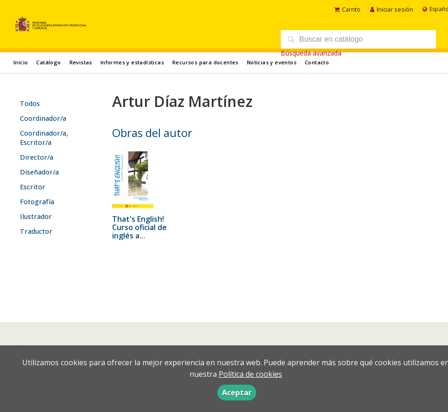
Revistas (80, 62)
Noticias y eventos (272, 62)
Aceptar (237, 392)
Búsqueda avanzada (311, 53)
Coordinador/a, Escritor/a (44, 138)
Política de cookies (250, 374)
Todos (30, 103)
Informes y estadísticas (132, 62)
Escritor (32, 186)
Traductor (36, 231)
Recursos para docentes (205, 62)
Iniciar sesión (391, 9)
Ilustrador (36, 216)
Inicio (20, 62)
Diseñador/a (39, 172)
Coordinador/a (43, 118)
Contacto (317, 62)
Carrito (347, 9)
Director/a (36, 157)
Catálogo (48, 62)
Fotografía (37, 201)
